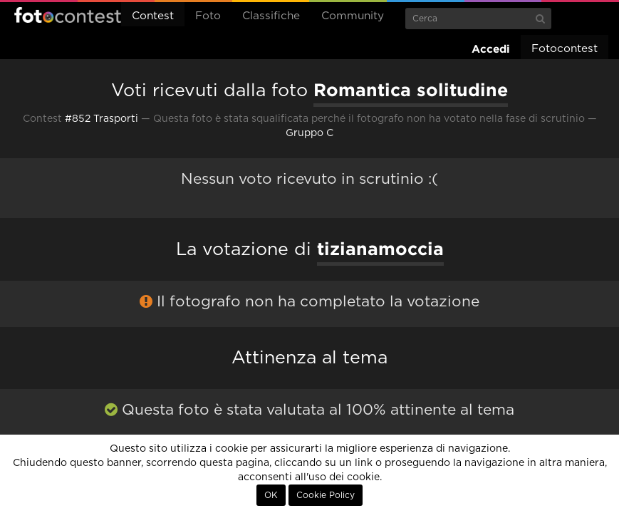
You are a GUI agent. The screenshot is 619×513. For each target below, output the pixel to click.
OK (271, 495)
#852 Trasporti (101, 119)
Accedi (491, 49)
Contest (153, 16)
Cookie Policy (325, 495)
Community (352, 16)
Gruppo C (309, 133)
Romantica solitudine (410, 90)
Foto (208, 16)
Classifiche (271, 16)
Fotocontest (67, 15)
